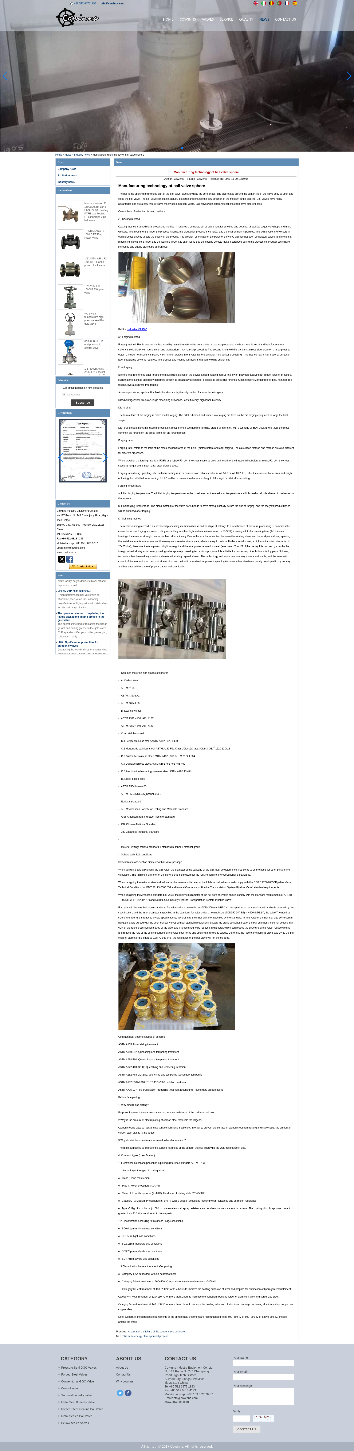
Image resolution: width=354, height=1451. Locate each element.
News (264, 19)
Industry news (82, 154)
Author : (169, 178)
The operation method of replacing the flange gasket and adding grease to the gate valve (81, 618)
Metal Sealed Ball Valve (76, 1416)
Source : (192, 178)
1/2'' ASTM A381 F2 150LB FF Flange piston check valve (95, 263)
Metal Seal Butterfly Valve (78, 1402)
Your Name (240, 1357)
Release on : (217, 178)
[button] (172, 148)
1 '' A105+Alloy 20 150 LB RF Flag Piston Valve (94, 236)
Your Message (242, 1386)
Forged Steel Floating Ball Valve (82, 1409)
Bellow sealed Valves (75, 1423)
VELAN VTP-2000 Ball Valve (74, 592)
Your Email (240, 1371)
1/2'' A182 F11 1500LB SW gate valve (94, 291)
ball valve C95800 (137, 329)
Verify (237, 1411)
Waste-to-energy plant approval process (145, 1336)
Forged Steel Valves (74, 1374)
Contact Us (285, 19)
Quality (246, 19)
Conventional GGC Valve (77, 1381)
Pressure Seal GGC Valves (79, 1367)
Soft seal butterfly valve (76, 1395)
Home (168, 19)
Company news (67, 169)
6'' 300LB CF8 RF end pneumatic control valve (94, 346)
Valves (208, 19)
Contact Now (83, 566)
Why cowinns (124, 1381)
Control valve (70, 1388)
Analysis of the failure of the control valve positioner (157, 1331)
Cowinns (188, 19)
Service (226, 19)
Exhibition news (67, 175)
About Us (122, 1367)
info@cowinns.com (112, 3)
